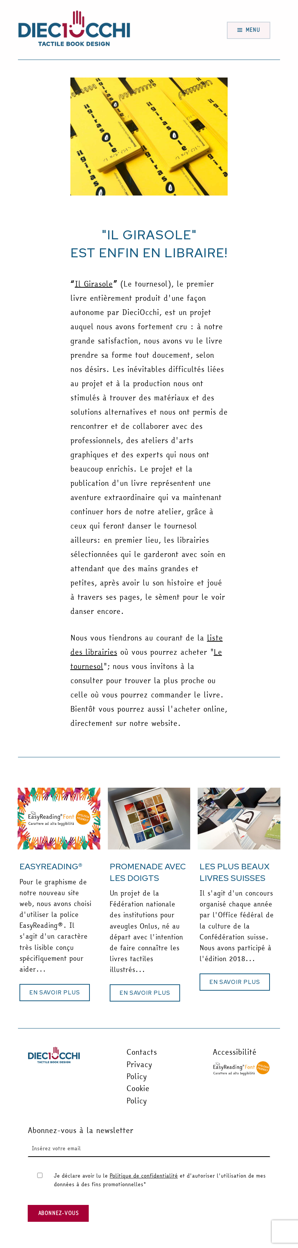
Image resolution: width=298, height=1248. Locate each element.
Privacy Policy (139, 1070)
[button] (54, 992)
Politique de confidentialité (144, 1176)
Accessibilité (234, 1052)
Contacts (142, 1052)
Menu (253, 30)
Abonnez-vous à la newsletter (80, 1130)
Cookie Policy (138, 1094)
